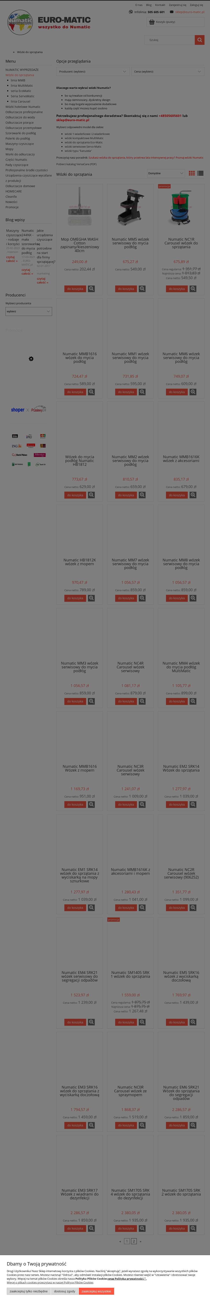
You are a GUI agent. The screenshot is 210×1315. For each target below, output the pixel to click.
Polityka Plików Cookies (91, 1279)
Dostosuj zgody (64, 1291)
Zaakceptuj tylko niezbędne (29, 1291)
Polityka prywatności (129, 1279)
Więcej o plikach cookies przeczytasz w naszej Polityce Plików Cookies (50, 1282)
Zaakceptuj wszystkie (96, 1291)
